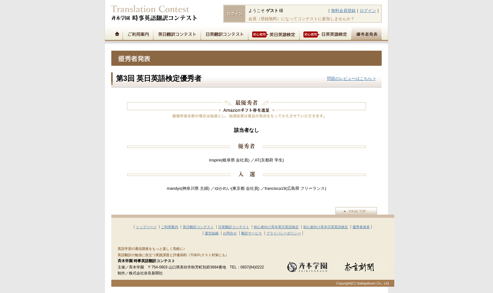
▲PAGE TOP (356, 211)
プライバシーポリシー (283, 233)
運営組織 (212, 233)
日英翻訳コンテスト (224, 33)
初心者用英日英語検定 (273, 33)
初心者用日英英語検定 (325, 33)
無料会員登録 (343, 10)
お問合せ (230, 233)
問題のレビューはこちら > (351, 78)
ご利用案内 (138, 33)
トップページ (117, 33)
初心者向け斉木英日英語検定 (276, 227)
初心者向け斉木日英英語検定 (325, 227)
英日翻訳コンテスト (177, 33)
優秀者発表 (366, 33)
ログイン (368, 10)
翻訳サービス (251, 233)
